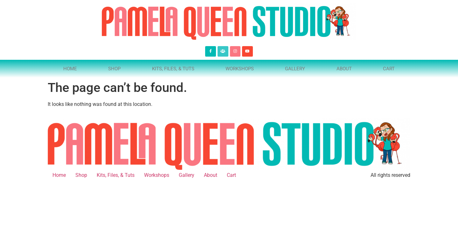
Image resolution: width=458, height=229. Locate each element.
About (344, 69)
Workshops (240, 69)
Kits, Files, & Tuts (173, 69)
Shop (114, 69)
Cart (389, 69)
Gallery (295, 69)
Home (70, 69)
